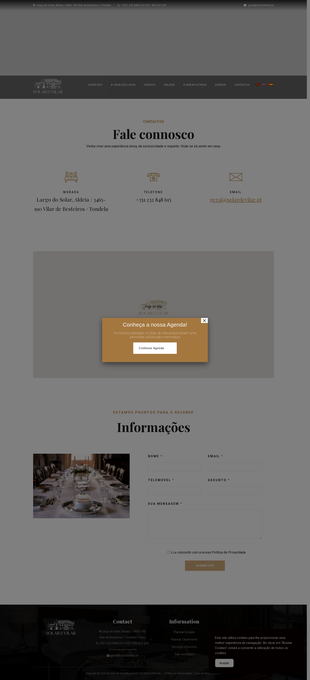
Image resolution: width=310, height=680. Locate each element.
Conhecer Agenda (151, 348)
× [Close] (204, 320)
